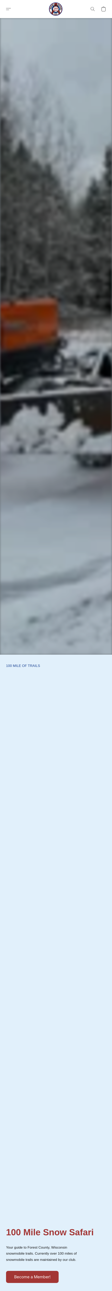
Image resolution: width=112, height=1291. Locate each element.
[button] (56, 9)
